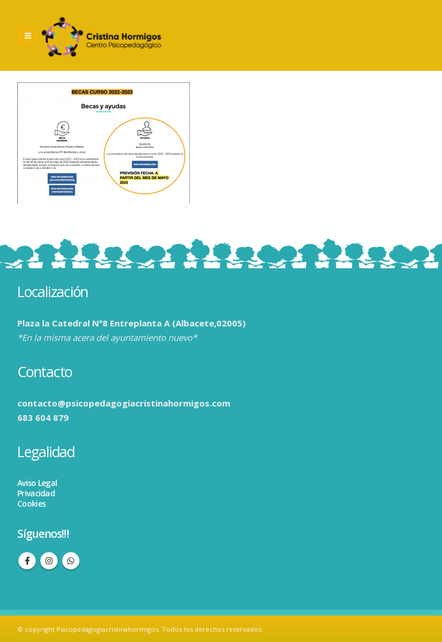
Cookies (31, 503)
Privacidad (36, 493)
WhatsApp (70, 560)
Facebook (27, 560)
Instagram (49, 560)
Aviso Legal (37, 482)
